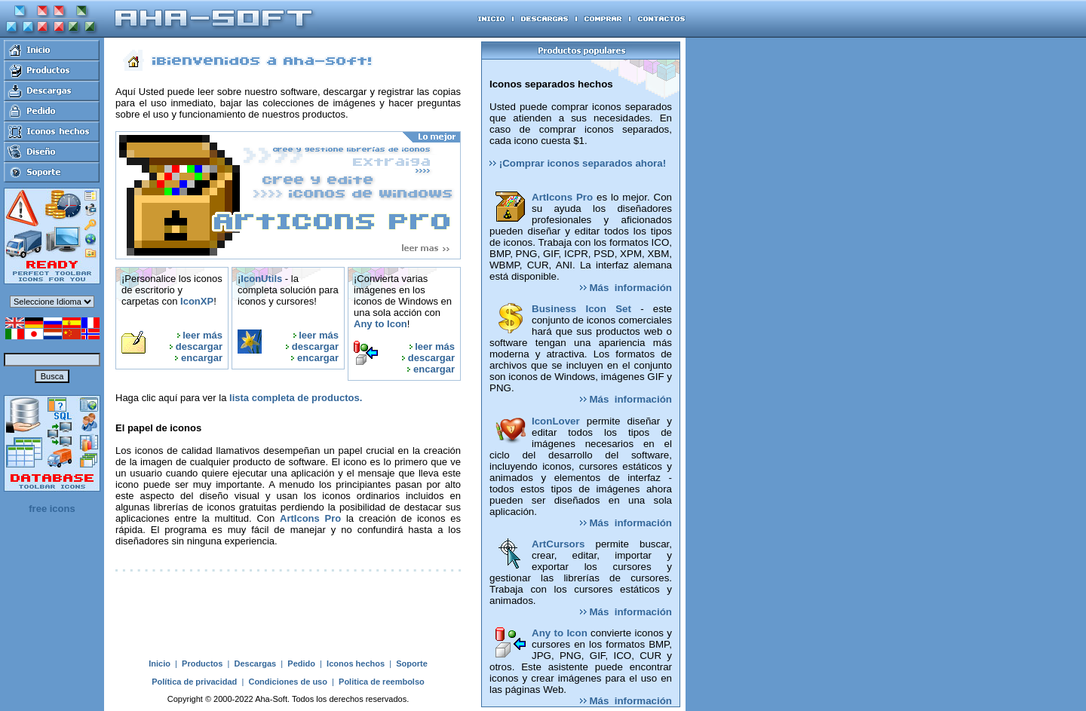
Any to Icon (380, 323)
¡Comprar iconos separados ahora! (577, 163)
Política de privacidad (194, 681)
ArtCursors (558, 544)
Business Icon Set (581, 308)
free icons (52, 508)
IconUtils (261, 278)
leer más (202, 335)
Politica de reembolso (382, 681)
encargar (201, 357)
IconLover (556, 421)
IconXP (196, 301)
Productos (202, 663)
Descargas (256, 663)
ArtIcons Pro (310, 518)
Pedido (301, 663)
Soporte (412, 663)
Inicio (159, 663)
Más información (626, 287)
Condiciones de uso (287, 681)
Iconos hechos (356, 663)
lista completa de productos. (295, 397)
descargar (199, 346)
